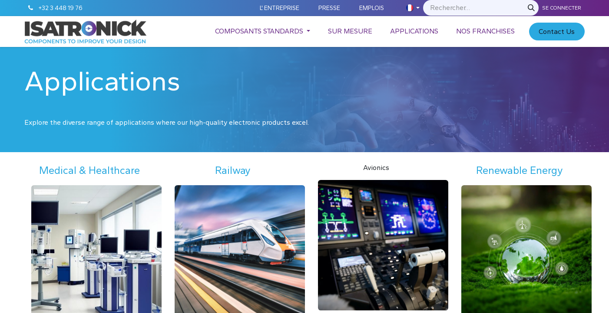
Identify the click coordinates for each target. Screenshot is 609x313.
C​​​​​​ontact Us (557, 31)
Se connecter (561, 8)
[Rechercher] (531, 8)
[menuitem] (263, 31)
